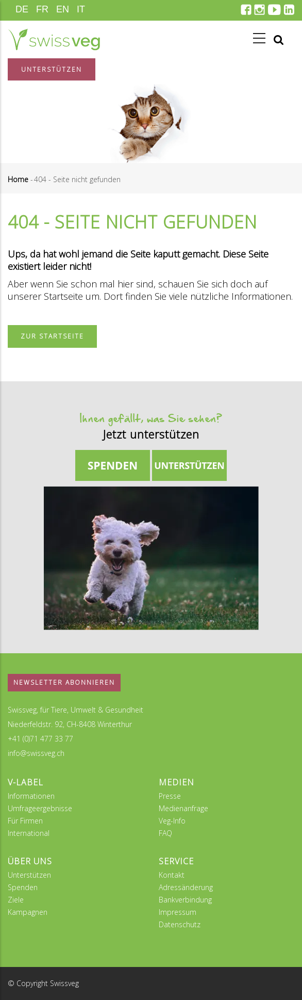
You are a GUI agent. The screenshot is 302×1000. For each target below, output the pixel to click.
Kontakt (171, 875)
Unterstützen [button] (51, 69)
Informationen (31, 796)
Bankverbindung (185, 900)
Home (18, 179)
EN (62, 9)
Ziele (16, 900)
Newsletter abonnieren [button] (64, 682)
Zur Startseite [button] (52, 336)
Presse (170, 796)
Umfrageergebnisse (40, 808)
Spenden (23, 887)
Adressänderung (186, 887)
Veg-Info (172, 821)
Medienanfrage (183, 808)
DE (21, 9)
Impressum (177, 912)
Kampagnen (27, 912)
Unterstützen (29, 875)
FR (42, 9)
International (28, 833)
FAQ (165, 833)
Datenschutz (179, 924)
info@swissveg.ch (36, 753)
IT (81, 9)
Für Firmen (25, 821)
